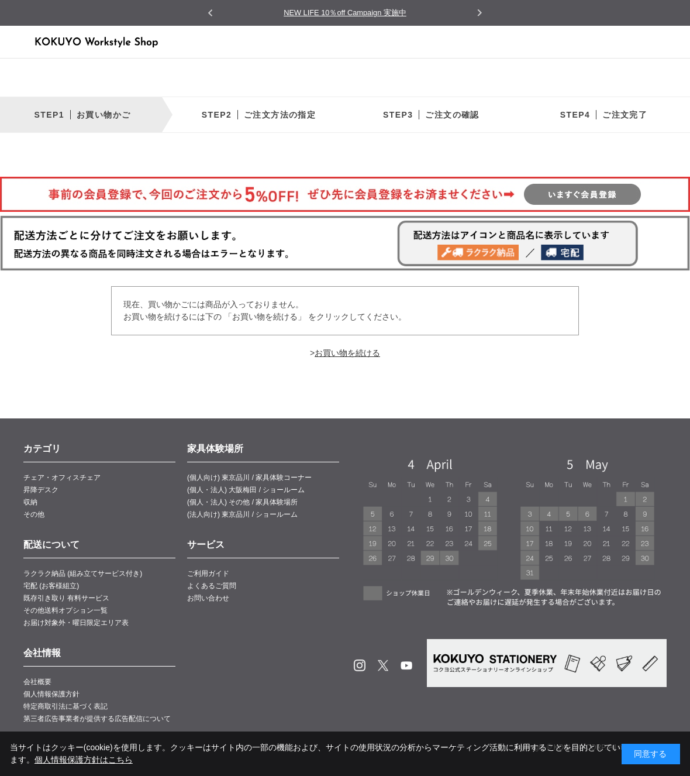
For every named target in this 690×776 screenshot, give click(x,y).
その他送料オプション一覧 (65, 610)
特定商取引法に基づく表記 (65, 706)
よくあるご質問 (211, 586)
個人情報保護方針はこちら (83, 759)
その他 (33, 514)
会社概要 (37, 682)
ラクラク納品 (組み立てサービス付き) (82, 573)
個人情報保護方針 (51, 694)
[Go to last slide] (211, 13)
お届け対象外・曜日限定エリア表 (76, 623)
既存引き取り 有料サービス (66, 598)
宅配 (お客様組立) (51, 586)
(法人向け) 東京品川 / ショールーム (242, 514)
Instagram (359, 665)
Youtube (406, 665)
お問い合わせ (208, 598)
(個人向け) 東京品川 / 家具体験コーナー (249, 477)
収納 (30, 502)
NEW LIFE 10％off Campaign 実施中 (345, 12)
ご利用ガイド (208, 573)
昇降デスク (40, 490)
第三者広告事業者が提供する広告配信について (97, 719)
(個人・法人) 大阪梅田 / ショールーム (246, 490)
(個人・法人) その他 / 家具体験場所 (242, 502)
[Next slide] (479, 12)
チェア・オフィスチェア (62, 477)
